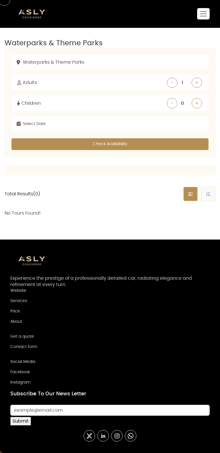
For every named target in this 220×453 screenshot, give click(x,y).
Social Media (22, 362)
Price (15, 311)
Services (18, 301)
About (16, 322)
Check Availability (110, 144)
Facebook (20, 372)
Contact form (23, 347)
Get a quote (22, 337)
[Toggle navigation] (203, 14)
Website (18, 291)
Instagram (20, 382)
